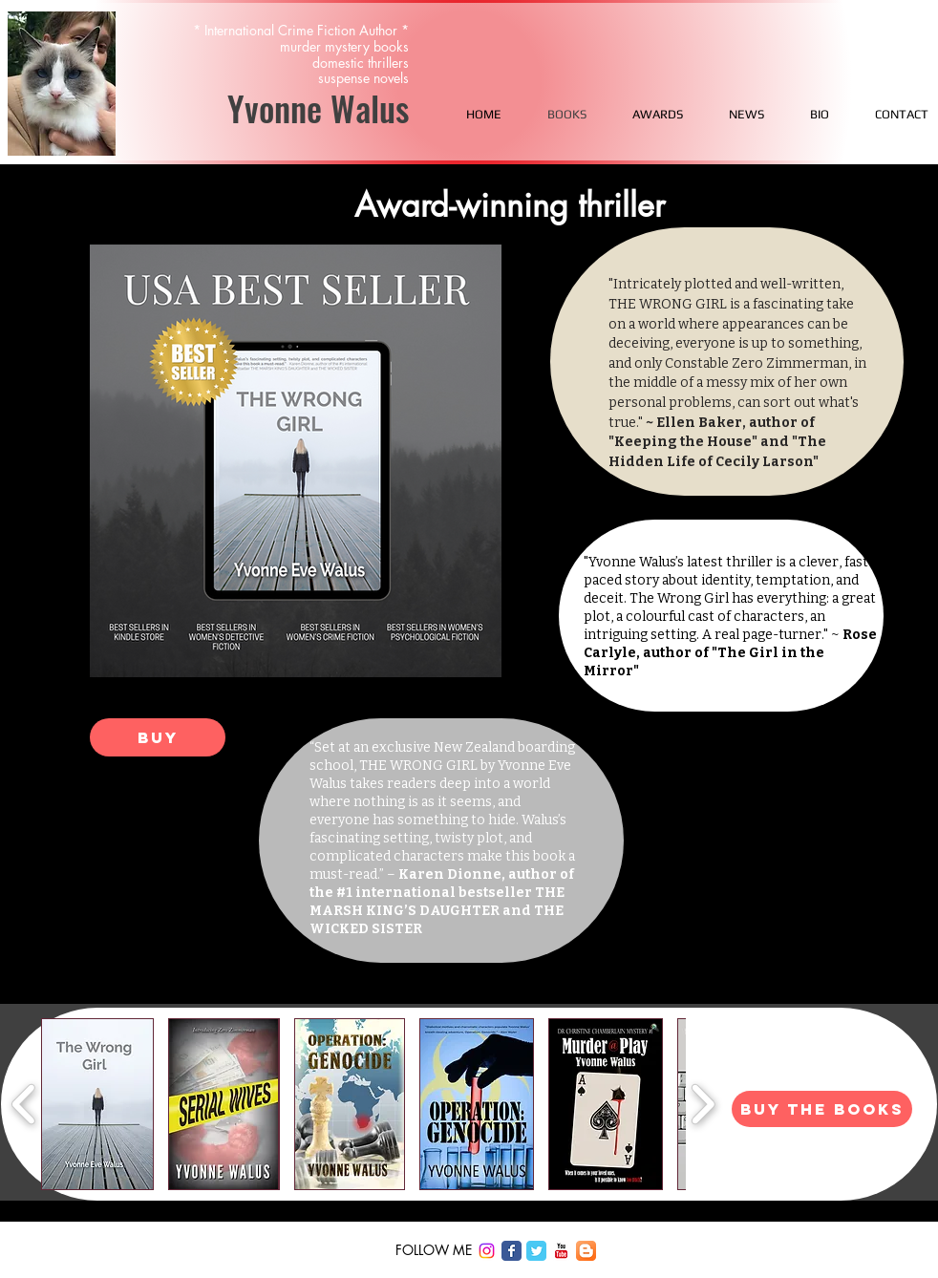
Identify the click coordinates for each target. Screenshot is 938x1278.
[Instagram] (487, 1251)
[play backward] (24, 1104)
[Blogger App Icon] (586, 1251)
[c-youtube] (561, 1251)
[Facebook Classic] (511, 1251)
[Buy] (157, 737)
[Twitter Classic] (536, 1251)
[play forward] (702, 1104)
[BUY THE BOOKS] (822, 1109)
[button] (97, 1104)
